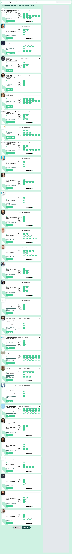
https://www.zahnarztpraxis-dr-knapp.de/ (11, 18)
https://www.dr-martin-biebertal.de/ (11, 150)
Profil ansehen (9, 37)
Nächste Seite (26, 527)
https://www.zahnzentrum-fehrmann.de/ (11, 185)
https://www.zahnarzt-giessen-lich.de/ (11, 413)
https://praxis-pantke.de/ (10, 239)
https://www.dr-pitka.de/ (10, 50)
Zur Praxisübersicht (10, 21)
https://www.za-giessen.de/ (10, 119)
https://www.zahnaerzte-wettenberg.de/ (11, 35)
